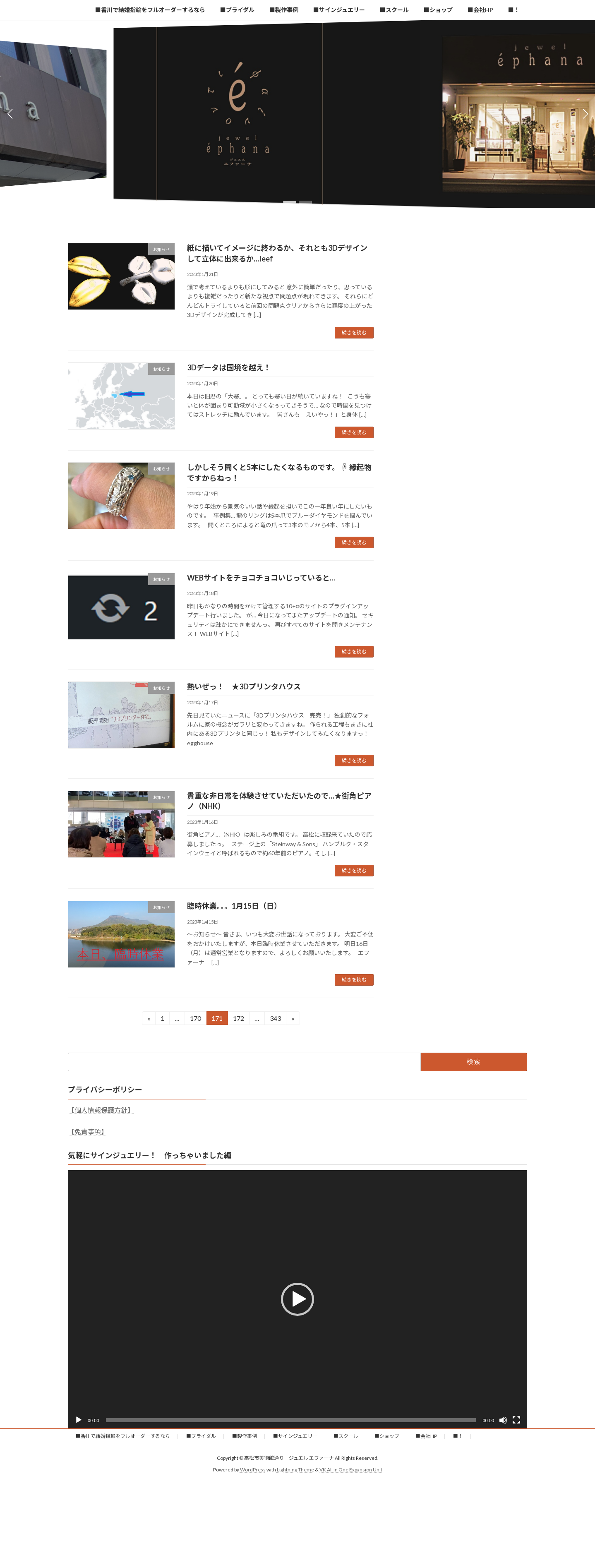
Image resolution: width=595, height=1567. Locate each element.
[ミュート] (503, 1420)
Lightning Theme (295, 1470)
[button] (289, 202)
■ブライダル (201, 1436)
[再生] (78, 1420)
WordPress (253, 1470)
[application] (297, 1299)
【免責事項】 (88, 1131)
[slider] (291, 1420)
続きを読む (354, 332)
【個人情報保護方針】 (101, 1110)
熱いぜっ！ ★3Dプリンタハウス (244, 686)
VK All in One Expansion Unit (350, 1470)
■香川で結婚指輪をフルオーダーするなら (123, 1436)
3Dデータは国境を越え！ (229, 367)
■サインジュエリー (295, 1436)
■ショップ (386, 1436)
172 (238, 1019)
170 (195, 1019)
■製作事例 (244, 1436)
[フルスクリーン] (516, 1420)
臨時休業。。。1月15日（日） (234, 905)
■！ (458, 1436)
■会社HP (426, 1436)
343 (275, 1019)
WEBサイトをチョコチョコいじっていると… (261, 577)
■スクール (345, 1436)
